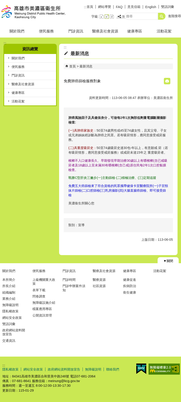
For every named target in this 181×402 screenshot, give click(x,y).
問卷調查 (38, 296)
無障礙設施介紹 (43, 302)
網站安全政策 (12, 318)
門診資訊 (75, 31)
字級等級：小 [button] (102, 17)
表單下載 (38, 290)
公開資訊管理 (42, 315)
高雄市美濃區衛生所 (39, 12)
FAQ (119, 7)
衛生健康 (129, 292)
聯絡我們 (112, 369)
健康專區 (134, 31)
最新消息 (85, 66)
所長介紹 (8, 286)
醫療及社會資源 (105, 31)
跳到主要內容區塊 (2, 2)
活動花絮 (164, 31)
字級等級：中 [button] (107, 16)
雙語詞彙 (167, 7)
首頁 (90, 7)
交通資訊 (8, 340)
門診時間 (69, 280)
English (150, 7)
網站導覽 (104, 7)
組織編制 (8, 292)
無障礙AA (164, 369)
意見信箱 (133, 7)
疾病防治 (129, 286)
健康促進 (129, 280)
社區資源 (99, 286)
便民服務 (46, 31)
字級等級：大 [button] (112, 17)
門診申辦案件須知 (74, 288)
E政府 (141, 369)
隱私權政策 (10, 311)
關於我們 (17, 31)
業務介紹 (8, 299)
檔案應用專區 (42, 309)
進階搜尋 (174, 16)
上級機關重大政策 (43, 281)
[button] (161, 16)
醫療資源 (99, 280)
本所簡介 (8, 280)
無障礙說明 (10, 305)
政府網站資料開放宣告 (13, 332)
